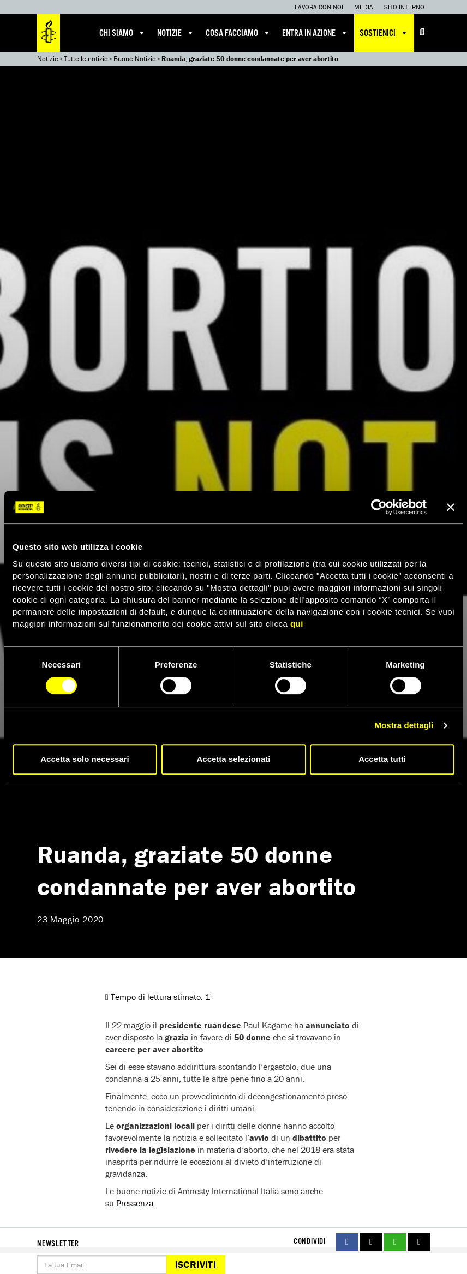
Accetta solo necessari (84, 759)
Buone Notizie (134, 58)
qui (296, 623)
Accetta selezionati (233, 759)
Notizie (176, 33)
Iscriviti (195, 1264)
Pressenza (134, 1203)
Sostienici (384, 33)
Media (363, 7)
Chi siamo (122, 33)
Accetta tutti (382, 759)
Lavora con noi (319, 7)
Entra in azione (315, 33)
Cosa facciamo (238, 33)
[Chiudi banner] (450, 507)
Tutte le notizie (86, 58)
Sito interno (404, 7)
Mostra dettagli (403, 725)
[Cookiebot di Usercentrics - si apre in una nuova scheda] (379, 507)
